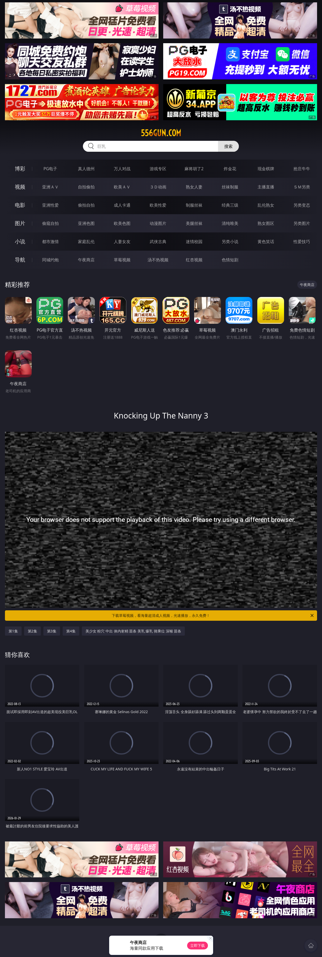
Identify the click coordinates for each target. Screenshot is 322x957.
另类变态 (301, 205)
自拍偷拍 (86, 187)
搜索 (228, 146)
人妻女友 (122, 241)
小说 (20, 241)
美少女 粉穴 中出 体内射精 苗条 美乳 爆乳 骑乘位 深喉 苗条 (133, 631)
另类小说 (230, 241)
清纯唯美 (230, 223)
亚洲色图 (86, 223)
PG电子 (50, 169)
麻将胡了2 (194, 169)
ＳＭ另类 (301, 187)
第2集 (32, 631)
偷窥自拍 (50, 223)
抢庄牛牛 (301, 169)
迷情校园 (194, 241)
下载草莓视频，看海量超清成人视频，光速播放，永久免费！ (213, 615)
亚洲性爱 (50, 205)
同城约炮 (50, 260)
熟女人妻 (194, 187)
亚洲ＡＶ (50, 187)
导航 (20, 259)
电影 (20, 204)
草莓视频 (122, 260)
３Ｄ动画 (158, 187)
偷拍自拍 (86, 205)
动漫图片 (158, 223)
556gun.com (161, 133)
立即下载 (197, 945)
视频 (20, 186)
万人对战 (122, 169)
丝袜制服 (230, 187)
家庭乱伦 (86, 241)
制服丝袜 (194, 205)
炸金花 (230, 169)
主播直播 (266, 187)
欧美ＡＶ (122, 187)
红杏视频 (194, 260)
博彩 (20, 168)
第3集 (51, 631)
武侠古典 (158, 241)
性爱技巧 (301, 241)
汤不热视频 (158, 260)
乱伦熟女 (266, 205)
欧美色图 (122, 223)
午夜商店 (86, 260)
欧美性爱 (158, 205)
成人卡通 (122, 205)
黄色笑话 (266, 241)
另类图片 (301, 223)
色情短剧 (230, 260)
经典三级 (230, 205)
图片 (20, 223)
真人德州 (86, 169)
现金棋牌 (266, 169)
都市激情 (50, 241)
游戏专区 (158, 169)
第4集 (71, 631)
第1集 (13, 631)
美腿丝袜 (194, 223)
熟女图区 (266, 223)
